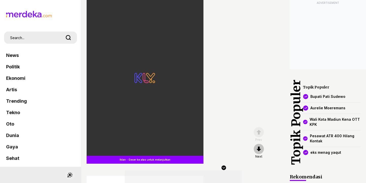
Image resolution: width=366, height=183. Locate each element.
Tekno (13, 112)
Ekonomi (15, 78)
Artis (11, 89)
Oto (10, 124)
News (12, 55)
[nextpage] (259, 151)
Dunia (12, 135)
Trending (16, 101)
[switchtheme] (70, 175)
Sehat (12, 158)
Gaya (12, 146)
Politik (13, 66)
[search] (68, 38)
